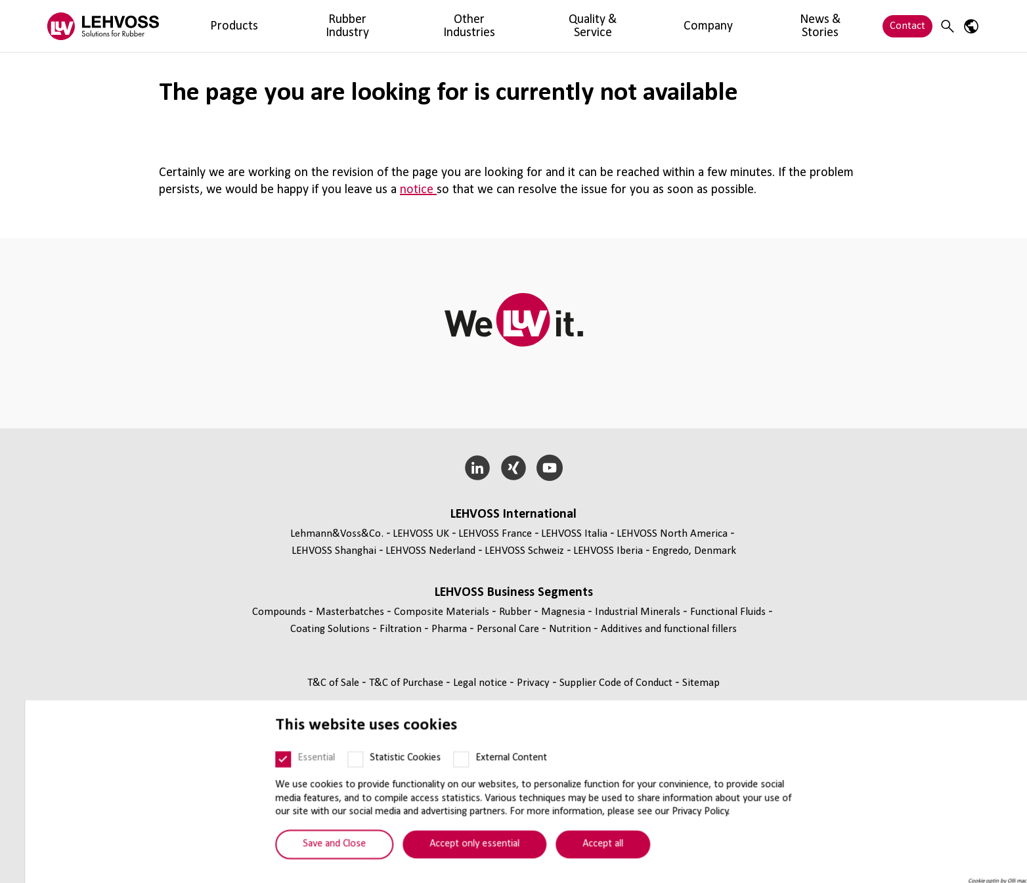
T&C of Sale (334, 683)
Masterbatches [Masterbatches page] (351, 612)
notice (418, 189)
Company (531, 26)
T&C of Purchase (407, 683)
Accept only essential (450, 860)
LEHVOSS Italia (574, 533)
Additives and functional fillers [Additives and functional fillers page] (669, 629)
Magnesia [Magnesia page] (564, 612)
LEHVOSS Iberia (608, 550)
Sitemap (701, 683)
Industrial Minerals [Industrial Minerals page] (639, 612)
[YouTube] (549, 468)
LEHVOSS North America (672, 533)
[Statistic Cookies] (331, 775)
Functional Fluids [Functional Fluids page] (729, 612)
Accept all (578, 860)
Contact (907, 26)
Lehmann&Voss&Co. (336, 533)
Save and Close (309, 860)
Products (209, 26)
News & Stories (602, 26)
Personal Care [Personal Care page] (509, 629)
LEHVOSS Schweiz (524, 550)
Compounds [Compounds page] (280, 612)
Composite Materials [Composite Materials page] (443, 612)
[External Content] (437, 775)
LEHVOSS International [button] (513, 514)
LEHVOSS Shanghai (334, 550)
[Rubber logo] (103, 26)
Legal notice (481, 683)
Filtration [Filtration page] (402, 629)
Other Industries (366, 26)
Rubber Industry (279, 26)
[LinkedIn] (478, 468)
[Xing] (514, 468)
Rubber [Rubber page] (516, 612)
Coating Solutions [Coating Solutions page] (331, 629)
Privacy (534, 683)
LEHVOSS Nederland (430, 550)
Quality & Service (456, 26)
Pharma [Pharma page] (450, 629)
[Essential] (259, 775)
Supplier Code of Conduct (617, 683)
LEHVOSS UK (421, 533)
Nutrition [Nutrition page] (571, 629)
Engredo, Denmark (694, 550)
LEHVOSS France (495, 533)
